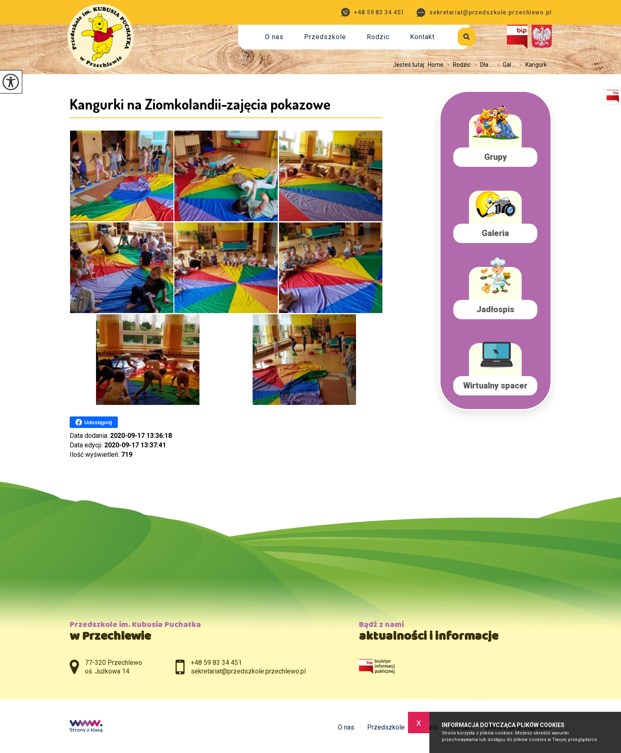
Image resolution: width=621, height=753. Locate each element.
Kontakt (422, 37)
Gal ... (504, 65)
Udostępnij (93, 422)
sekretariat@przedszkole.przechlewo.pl (484, 12)
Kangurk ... (534, 65)
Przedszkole (325, 37)
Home (435, 65)
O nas (274, 37)
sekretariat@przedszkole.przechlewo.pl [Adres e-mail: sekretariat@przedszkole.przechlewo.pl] (248, 671)
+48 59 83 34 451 (372, 12)
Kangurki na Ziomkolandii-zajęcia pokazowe (200, 104)
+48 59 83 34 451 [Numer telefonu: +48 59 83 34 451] (216, 662)
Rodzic (378, 37)
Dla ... (482, 65)
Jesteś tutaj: (410, 65)
